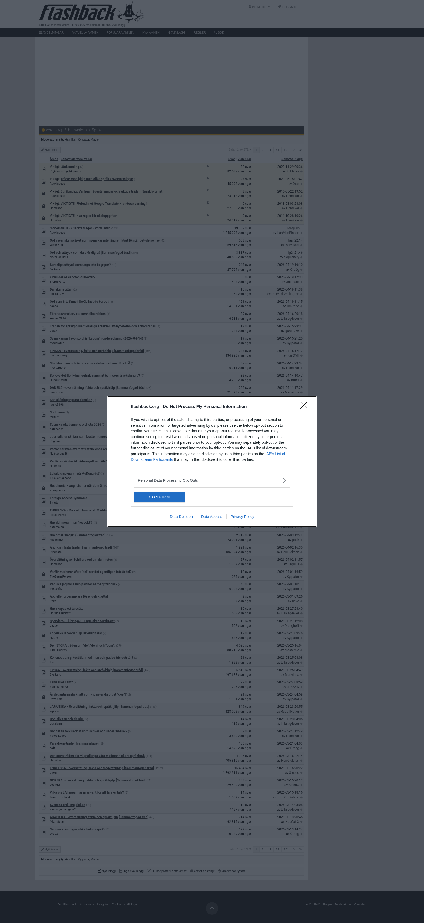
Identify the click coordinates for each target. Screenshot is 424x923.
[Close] (305, 407)
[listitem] (212, 480)
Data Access (211, 517)
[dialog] (212, 461)
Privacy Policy (242, 517)
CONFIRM (159, 497)
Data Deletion (181, 517)
